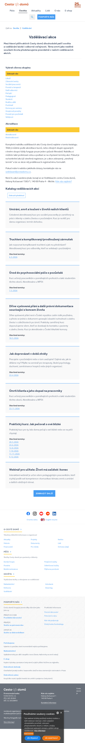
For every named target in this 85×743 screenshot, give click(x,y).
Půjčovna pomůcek (51, 569)
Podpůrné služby (50, 562)
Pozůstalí (9, 105)
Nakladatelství (9, 584)
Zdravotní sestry (12, 81)
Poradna (7, 565)
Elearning (48, 588)
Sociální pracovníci (13, 84)
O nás (57, 10)
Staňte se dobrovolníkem (14, 632)
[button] (42, 734)
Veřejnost (9, 117)
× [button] (61, 713)
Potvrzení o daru (50, 616)
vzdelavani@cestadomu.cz (18, 171)
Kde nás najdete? (63, 181)
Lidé (47, 10)
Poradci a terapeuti (13, 87)
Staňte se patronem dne (13, 625)
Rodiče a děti (11, 102)
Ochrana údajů (63, 547)
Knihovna (7, 588)
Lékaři (8, 78)
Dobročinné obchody (12, 667)
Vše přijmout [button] (32, 738)
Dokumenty (35, 543)
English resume (51, 519)
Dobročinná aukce (11, 675)
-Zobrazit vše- (12, 73)
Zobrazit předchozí (16, 195)
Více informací (9, 722)
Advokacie (49, 584)
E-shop (68, 10)
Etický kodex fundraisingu (54, 624)
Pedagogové (11, 96)
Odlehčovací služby (51, 565)
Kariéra (60, 539)
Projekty (34, 539)
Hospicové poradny (13, 111)
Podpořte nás (46, 17)
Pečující (9, 93)
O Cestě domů (13, 529)
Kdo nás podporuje (51, 620)
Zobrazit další (44, 493)
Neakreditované (12, 137)
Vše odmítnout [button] (51, 738)
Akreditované (11, 134)
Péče (12, 10)
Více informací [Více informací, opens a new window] (39, 731)
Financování (8, 547)
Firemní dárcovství (51, 612)
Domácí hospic (9, 562)
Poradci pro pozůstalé (14, 114)
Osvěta (23, 10)
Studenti (9, 99)
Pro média (34, 547)
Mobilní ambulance (11, 569)
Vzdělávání (27, 28)
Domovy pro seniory (14, 108)
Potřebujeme (9, 643)
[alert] (42, 726)
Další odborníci (11, 90)
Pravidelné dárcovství (13, 617)
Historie (7, 543)
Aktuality (36, 10)
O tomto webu (32, 519)
